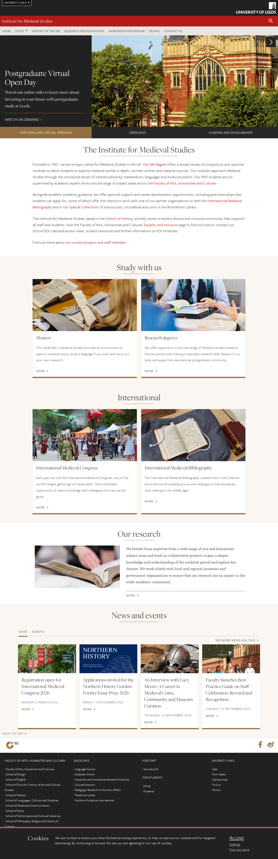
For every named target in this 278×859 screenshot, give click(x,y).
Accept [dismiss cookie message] (236, 837)
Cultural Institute (84, 784)
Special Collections (84, 207)
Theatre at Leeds (84, 795)
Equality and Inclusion (161, 224)
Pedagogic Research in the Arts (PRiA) (97, 790)
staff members (115, 242)
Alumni (216, 790)
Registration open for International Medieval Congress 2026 (43, 686)
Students (148, 791)
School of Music (15, 810)
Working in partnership (126, 31)
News (22, 631)
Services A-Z (150, 769)
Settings (234, 844)
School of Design (16, 774)
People (154, 31)
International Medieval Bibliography (178, 467)
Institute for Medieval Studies (27, 21)
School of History (119, 218)
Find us (216, 784)
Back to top (13, 733)
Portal (147, 786)
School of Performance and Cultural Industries (33, 816)
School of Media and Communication (28, 805)
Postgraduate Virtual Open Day (46, 132)
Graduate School (84, 774)
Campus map (220, 779)
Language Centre (84, 769)
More (40, 371)
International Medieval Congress (67, 467)
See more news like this (235, 640)
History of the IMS (46, 31)
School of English (16, 779)
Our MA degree (154, 164)
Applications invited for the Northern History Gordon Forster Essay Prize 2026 (108, 686)
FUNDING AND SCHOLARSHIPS (230, 132)
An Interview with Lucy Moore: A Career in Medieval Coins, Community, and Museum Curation (168, 692)
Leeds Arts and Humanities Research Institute (101, 779)
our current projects (81, 242)
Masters (43, 337)
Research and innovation (84, 31)
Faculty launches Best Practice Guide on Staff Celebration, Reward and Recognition (229, 689)
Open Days (137, 132)
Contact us (173, 31)
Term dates (219, 774)
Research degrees (161, 337)
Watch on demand (139, 81)
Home (6, 31)
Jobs (214, 769)
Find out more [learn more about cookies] (239, 849)
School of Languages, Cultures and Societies (32, 800)
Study (19, 31)
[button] (271, 21)
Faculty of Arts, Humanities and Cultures (185, 183)
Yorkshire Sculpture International (94, 800)
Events (38, 631)
